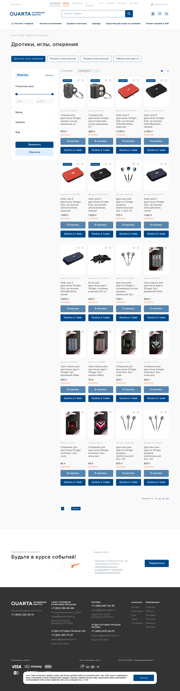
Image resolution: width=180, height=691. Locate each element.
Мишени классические (63, 59)
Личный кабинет (160, 4)
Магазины (150, 627)
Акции (66, 3)
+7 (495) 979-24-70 (102, 631)
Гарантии (111, 3)
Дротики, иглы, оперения (28, 59)
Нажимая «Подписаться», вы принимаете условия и (111, 567)
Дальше (75, 508)
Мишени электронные (96, 59)
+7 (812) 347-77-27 (62, 635)
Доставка (134, 3)
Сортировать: (84, 71)
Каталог (135, 607)
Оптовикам (55, 3)
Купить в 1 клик (73, 150)
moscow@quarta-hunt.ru (105, 636)
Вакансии (150, 623)
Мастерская (77, 3)
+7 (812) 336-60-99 (62, 608)
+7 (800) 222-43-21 (22, 615)
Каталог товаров (22, 23)
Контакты (122, 3)
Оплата (149, 611)
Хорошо (144, 678)
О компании (90, 4)
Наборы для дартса (127, 59)
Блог (101, 3)
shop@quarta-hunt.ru (63, 617)
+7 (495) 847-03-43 (102, 606)
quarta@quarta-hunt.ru (63, 640)
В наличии (68, 71)
